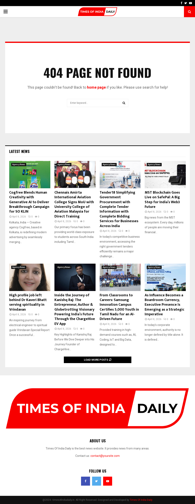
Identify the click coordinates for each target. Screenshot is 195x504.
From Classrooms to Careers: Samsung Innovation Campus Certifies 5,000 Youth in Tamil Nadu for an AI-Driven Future (119, 307)
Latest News (19, 151)
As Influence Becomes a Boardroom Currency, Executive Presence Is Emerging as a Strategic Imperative (164, 305)
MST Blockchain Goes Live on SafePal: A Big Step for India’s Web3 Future (162, 200)
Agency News (18, 164)
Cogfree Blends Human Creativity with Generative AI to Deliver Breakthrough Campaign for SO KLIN (29, 202)
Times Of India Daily (141, 499)
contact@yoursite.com (105, 455)
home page (96, 87)
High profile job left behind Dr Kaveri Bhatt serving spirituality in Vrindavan (28, 302)
